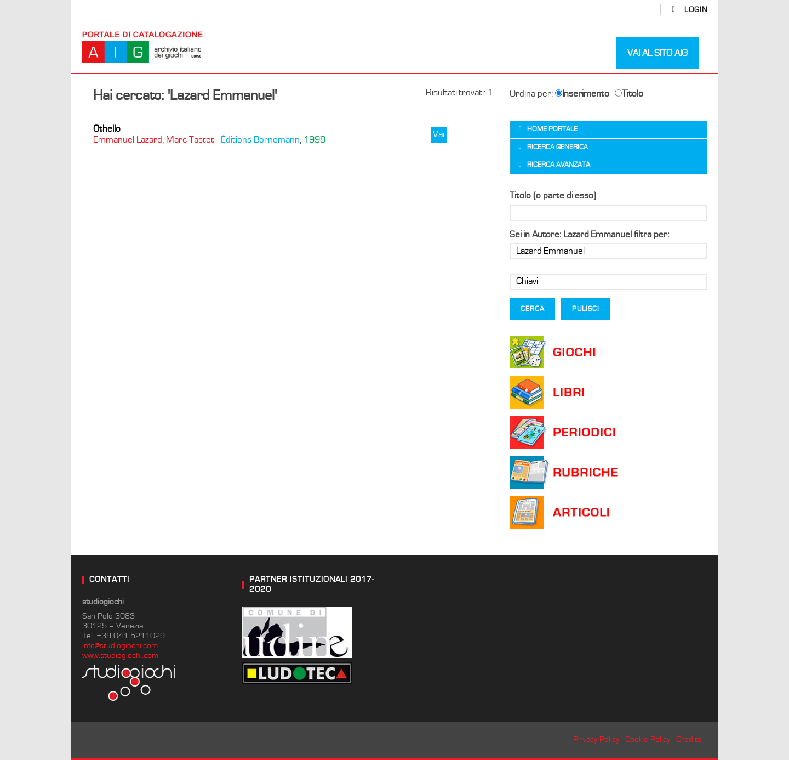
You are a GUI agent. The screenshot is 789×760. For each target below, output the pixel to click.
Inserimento (582, 93)
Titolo (629, 93)
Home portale (552, 129)
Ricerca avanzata (558, 165)
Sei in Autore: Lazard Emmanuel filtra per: (589, 234)
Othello (107, 128)
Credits (688, 739)
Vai (438, 134)
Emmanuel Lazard (127, 139)
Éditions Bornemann (260, 139)
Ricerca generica (557, 147)
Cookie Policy (647, 739)
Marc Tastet (190, 139)
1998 (314, 139)
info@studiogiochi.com (120, 645)
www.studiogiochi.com (120, 655)
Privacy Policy (596, 739)
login (696, 9)
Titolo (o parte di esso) (553, 195)
